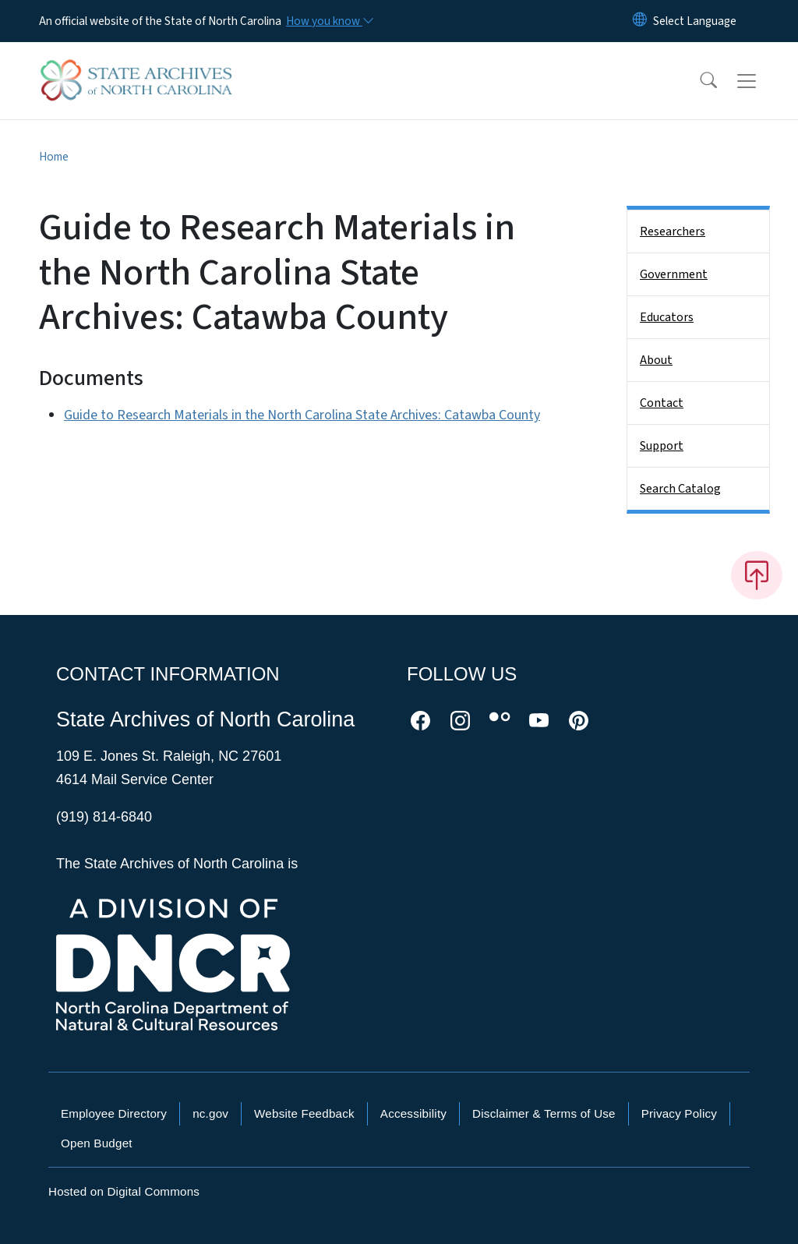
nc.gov (210, 1113)
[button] (698, 81)
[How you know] (329, 21)
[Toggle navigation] (761, 81)
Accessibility (413, 1113)
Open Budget (96, 1143)
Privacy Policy (679, 1113)
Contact (661, 403)
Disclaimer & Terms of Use (544, 1113)
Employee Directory (114, 1113)
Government (674, 274)
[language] (694, 21)
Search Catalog (680, 488)
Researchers (672, 231)
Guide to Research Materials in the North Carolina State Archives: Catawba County (302, 415)
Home (54, 156)
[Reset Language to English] (640, 21)
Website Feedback (304, 1113)
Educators (667, 317)
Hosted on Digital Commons (124, 1191)
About (656, 360)
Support (661, 445)
